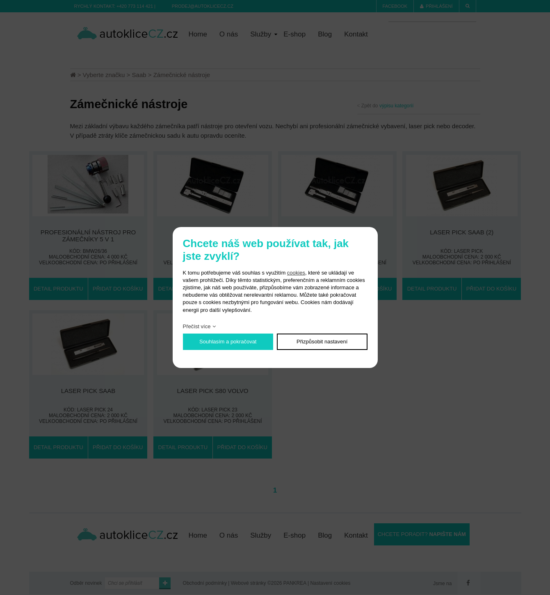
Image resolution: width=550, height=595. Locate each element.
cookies (296, 273)
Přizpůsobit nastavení (322, 341)
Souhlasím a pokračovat (227, 341)
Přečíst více (197, 326)
